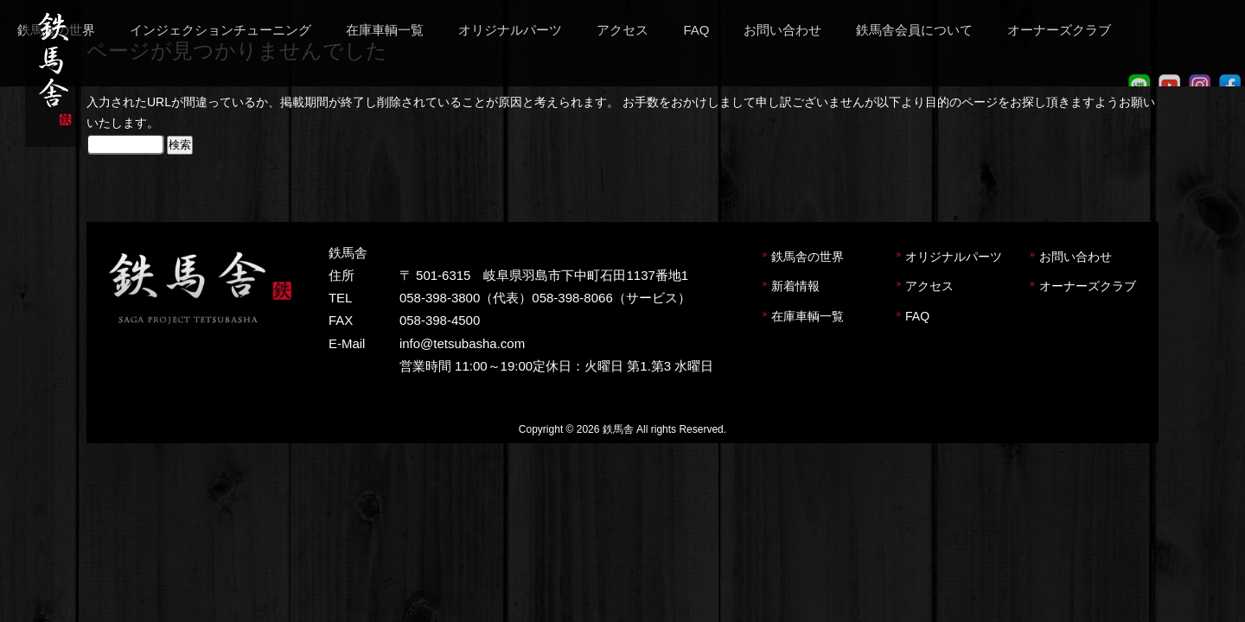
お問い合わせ (1075, 256)
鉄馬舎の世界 (807, 256)
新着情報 (795, 286)
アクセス (929, 286)
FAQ (917, 316)
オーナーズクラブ (1087, 286)
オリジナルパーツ (953, 256)
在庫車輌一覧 (807, 316)
